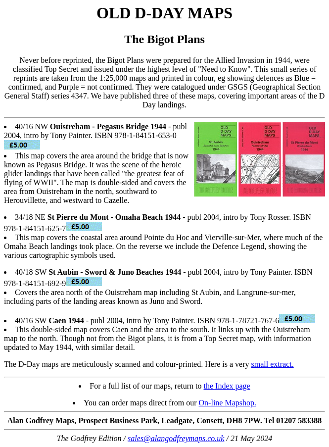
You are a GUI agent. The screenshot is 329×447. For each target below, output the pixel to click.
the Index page (227, 386)
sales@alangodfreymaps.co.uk (176, 438)
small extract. (272, 364)
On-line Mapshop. (227, 402)
